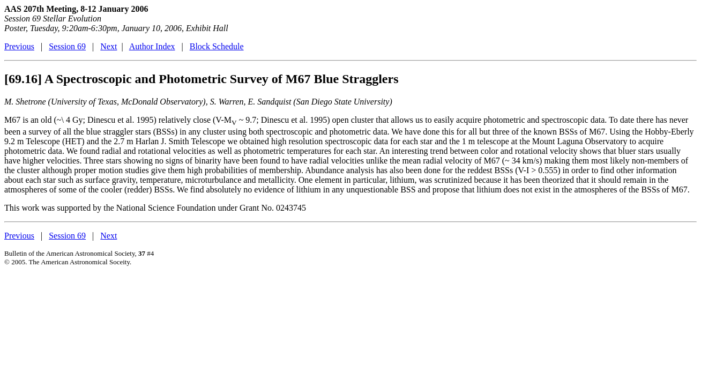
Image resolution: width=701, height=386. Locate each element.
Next (108, 46)
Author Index (152, 46)
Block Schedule (217, 46)
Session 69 (67, 46)
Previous (19, 46)
